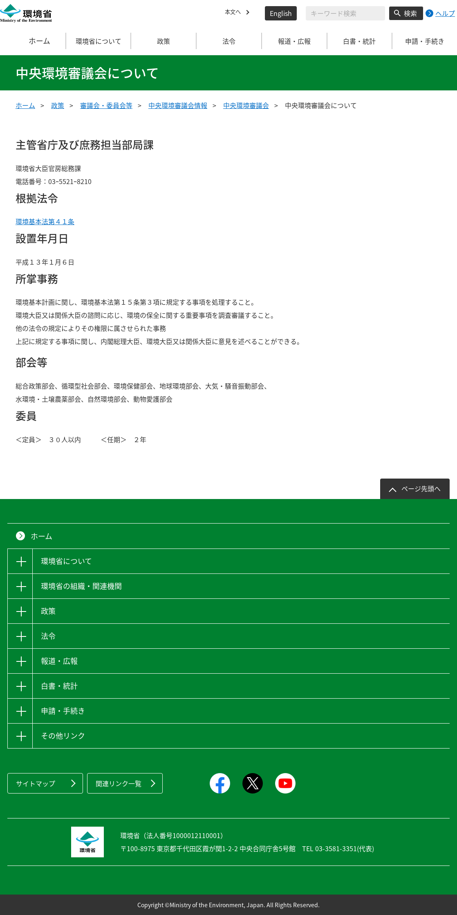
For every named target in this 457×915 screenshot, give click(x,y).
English (281, 13)
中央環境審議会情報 (177, 105)
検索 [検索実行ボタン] (410, 13)
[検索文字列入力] (345, 13)
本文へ (234, 13)
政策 (57, 105)
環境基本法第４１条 (45, 221)
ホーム (33, 41)
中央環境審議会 (246, 105)
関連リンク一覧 (118, 783)
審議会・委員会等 (106, 105)
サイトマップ (35, 783)
